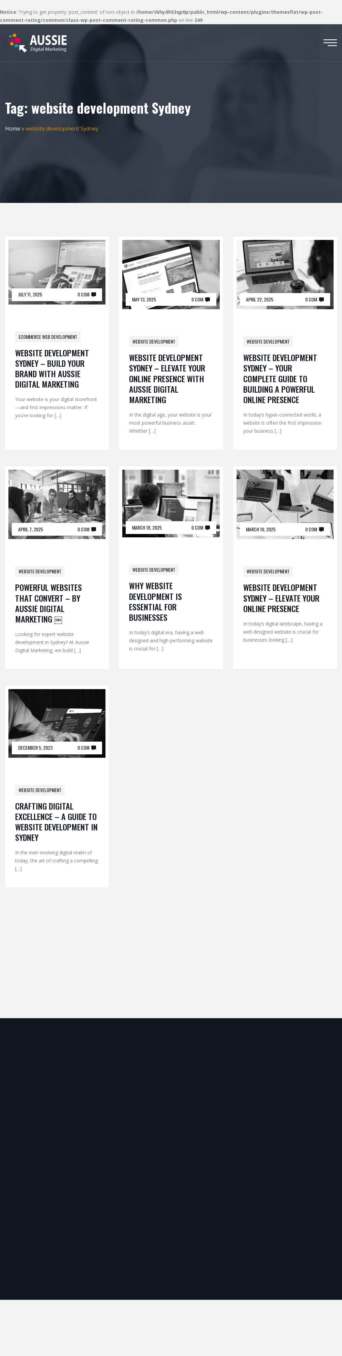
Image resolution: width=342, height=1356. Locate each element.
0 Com (83, 294)
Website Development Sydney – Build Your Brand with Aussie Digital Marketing (52, 368)
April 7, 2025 (30, 529)
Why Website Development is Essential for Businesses (155, 601)
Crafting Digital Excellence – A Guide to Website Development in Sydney (56, 822)
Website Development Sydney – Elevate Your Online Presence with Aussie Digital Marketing (167, 378)
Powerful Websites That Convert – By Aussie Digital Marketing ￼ (48, 603)
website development (153, 341)
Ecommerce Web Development (48, 336)
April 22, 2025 (259, 299)
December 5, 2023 (35, 747)
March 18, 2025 (147, 527)
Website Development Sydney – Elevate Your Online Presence (281, 597)
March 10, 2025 (261, 529)
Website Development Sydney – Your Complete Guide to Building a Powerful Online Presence (280, 378)
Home (12, 128)
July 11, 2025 (30, 294)
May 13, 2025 (144, 299)
